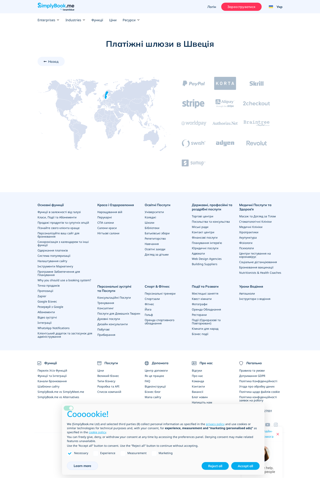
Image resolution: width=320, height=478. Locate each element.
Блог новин (200, 397)
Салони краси (107, 228)
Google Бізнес (47, 301)
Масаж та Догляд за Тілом (257, 216)
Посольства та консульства (211, 221)
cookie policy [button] (97, 432)
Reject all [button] (215, 466)
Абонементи (46, 312)
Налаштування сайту (52, 261)
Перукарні (104, 217)
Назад (53, 61)
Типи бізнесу (106, 381)
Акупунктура (248, 237)
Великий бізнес (108, 376)
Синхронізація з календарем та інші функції (63, 243)
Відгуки (197, 370)
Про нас (197, 376)
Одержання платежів (53, 250)
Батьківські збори (157, 233)
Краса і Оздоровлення (115, 205)
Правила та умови (252, 370)
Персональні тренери (160, 293)
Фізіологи (245, 243)
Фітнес (149, 304)
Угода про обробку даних (256, 386)
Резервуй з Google (50, 307)
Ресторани (199, 315)
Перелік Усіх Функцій (52, 370)
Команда (198, 381)
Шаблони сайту (48, 386)
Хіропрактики (248, 232)
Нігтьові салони (108, 233)
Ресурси (131, 20)
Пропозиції (45, 291)
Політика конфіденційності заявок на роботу (258, 398)
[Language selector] (274, 7)
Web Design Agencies (207, 259)
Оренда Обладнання (206, 309)
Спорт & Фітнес (157, 286)
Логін (211, 7)
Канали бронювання (52, 381)
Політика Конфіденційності (258, 381)
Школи (149, 222)
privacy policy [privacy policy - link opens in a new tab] (215, 424)
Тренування (105, 303)
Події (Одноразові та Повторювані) (206, 321)
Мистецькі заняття (205, 293)
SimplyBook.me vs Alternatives (58, 397)
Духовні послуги (108, 319)
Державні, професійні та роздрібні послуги (212, 207)
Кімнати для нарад (205, 329)
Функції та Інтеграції (52, 376)
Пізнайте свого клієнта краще (59, 228)
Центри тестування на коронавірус (255, 255)
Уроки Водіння (251, 286)
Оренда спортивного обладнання (159, 321)
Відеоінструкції (155, 386)
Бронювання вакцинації (256, 267)
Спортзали (152, 299)
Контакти (198, 386)
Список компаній (109, 392)
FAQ (147, 381)
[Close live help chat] (277, 434)
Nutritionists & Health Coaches (260, 273)
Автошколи (247, 293)
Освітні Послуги (157, 205)
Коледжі (150, 217)
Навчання (152, 244)
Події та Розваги (205, 286)
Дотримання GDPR (252, 376)
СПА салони (105, 222)
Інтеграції (45, 323)
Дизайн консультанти (112, 324)
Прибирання (106, 335)
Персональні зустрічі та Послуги (114, 288)
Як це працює (154, 376)
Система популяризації (54, 256)
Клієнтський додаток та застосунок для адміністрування (65, 334)
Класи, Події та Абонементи (57, 217)
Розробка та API (108, 386)
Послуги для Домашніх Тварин (118, 313)
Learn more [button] (82, 466)
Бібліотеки (152, 228)
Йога (148, 309)
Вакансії (197, 392)
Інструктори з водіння (254, 299)
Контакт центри (203, 232)
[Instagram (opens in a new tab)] (278, 425)
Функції (97, 20)
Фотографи (199, 304)
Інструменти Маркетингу (55, 266)
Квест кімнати (202, 299)
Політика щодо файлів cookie (259, 392)
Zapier (42, 296)
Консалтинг (105, 308)
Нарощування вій (109, 212)
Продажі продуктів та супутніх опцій (63, 222)
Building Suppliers (204, 264)
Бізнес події (200, 334)
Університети (154, 212)
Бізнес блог (153, 392)
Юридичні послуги (205, 248)
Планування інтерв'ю (207, 243)
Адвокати (198, 253)
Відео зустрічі (47, 317)
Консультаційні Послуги (114, 297)
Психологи (246, 248)
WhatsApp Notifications (54, 328)
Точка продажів (49, 285)
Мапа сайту (153, 397)
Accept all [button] (245, 466)
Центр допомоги (156, 370)
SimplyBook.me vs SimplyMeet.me (61, 392)
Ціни (113, 20)
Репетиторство (155, 238)
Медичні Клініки (250, 227)
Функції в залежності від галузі (59, 212)
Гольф (149, 315)
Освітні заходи (155, 249)
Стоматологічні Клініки (255, 221)
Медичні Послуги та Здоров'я (255, 207)
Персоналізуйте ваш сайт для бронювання (58, 234)
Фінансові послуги (205, 237)
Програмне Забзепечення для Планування (59, 273)
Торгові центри (202, 216)
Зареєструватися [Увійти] (241, 7)
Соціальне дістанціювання (258, 262)
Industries (75, 20)
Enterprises (48, 20)
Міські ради (200, 227)
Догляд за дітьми (157, 254)
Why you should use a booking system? (64, 280)
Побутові (103, 329)
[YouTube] (269, 425)
